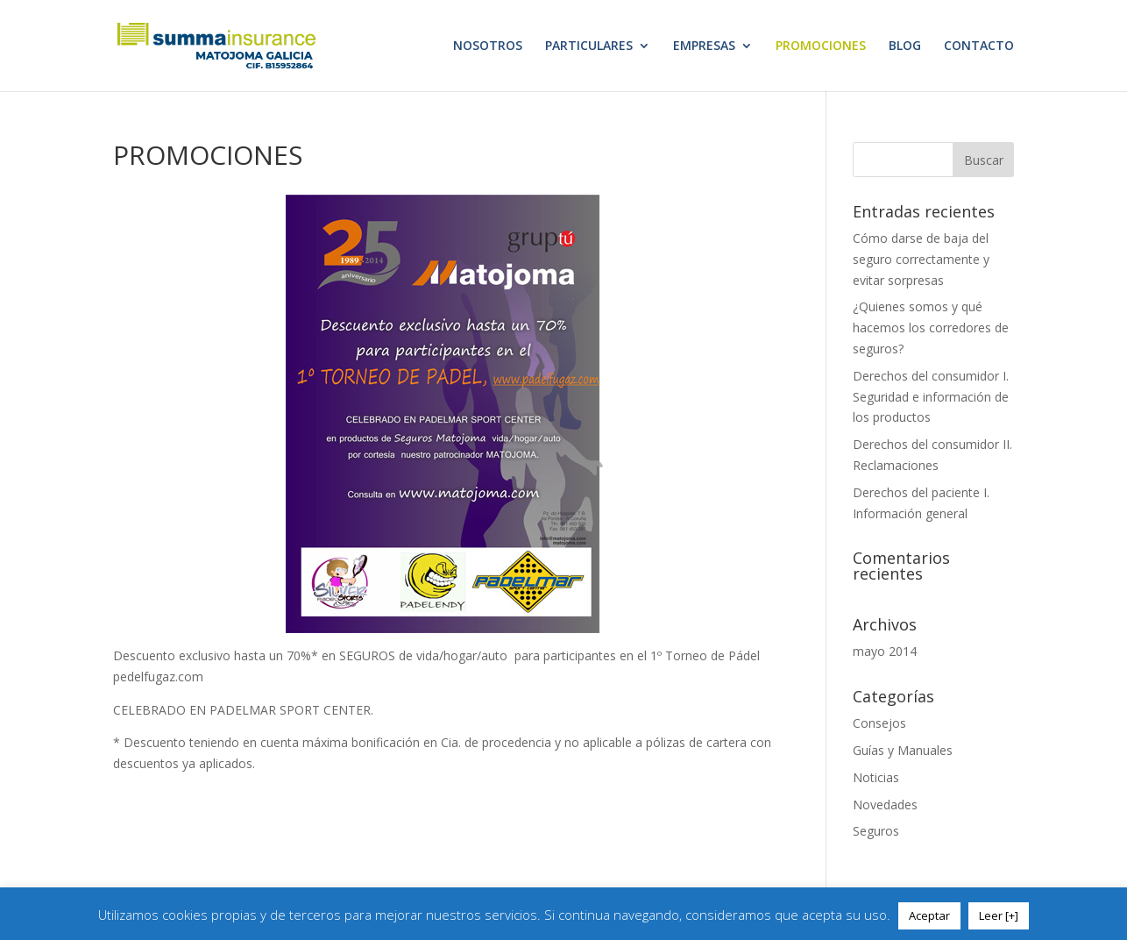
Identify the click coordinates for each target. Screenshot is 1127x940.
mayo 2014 (885, 651)
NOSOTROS (487, 46)
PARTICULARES (589, 46)
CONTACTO (979, 46)
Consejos (879, 723)
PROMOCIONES (821, 46)
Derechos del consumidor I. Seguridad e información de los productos (931, 396)
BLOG (905, 46)
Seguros (876, 830)
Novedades (885, 804)
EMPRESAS (704, 46)
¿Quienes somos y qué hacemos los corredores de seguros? (931, 327)
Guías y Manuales (903, 750)
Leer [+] (998, 915)
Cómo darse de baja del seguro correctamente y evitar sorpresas (921, 259)
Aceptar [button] (929, 915)
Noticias (876, 777)
